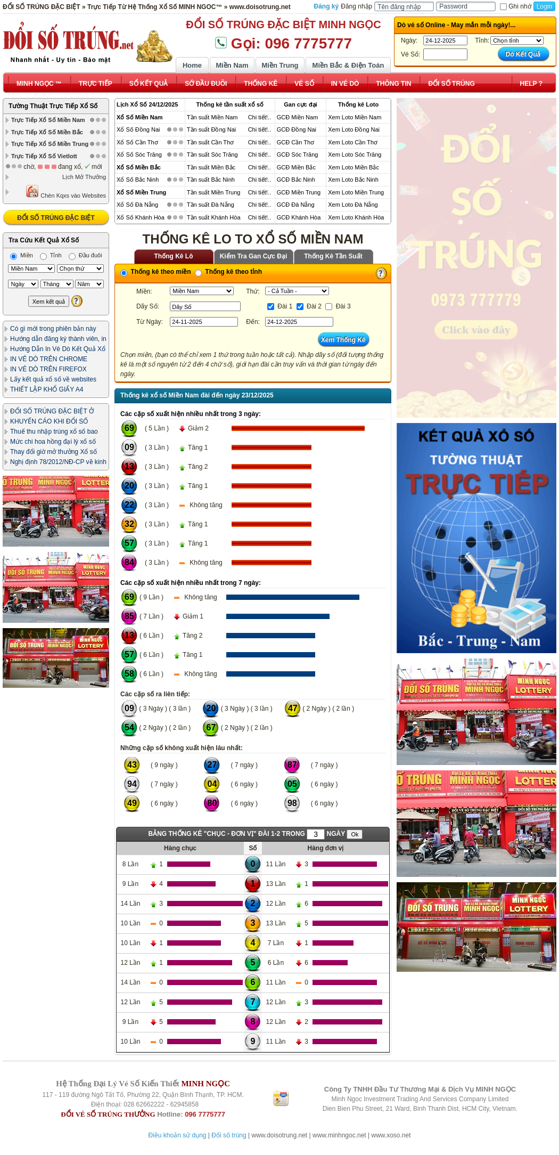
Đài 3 (337, 306)
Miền (21, 255)
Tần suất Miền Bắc (211, 167)
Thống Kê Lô (173, 256)
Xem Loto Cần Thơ (352, 142)
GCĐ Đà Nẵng (296, 204)
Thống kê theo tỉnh (228, 271)
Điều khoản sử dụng (177, 1135)
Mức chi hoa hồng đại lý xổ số (53, 441)
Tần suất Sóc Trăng (212, 154)
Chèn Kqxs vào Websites (66, 191)
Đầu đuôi (85, 255)
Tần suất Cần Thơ (210, 142)
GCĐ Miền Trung (298, 192)
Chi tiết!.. (259, 117)
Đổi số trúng (228, 1135)
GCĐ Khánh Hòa (299, 217)
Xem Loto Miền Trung (356, 192)
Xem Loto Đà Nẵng (352, 204)
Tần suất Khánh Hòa (214, 217)
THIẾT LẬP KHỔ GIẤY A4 (46, 389)
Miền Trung (279, 65)
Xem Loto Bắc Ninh (353, 179)
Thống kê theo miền (155, 271)
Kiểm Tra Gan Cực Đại (253, 256)
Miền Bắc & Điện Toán (348, 65)
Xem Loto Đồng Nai (354, 129)
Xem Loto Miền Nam (354, 117)
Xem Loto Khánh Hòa (356, 217)
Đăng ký (326, 6)
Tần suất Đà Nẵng (210, 204)
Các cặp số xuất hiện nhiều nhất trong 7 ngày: (190, 583)
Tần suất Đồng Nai (211, 129)
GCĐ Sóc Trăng (297, 154)
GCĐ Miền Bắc (296, 167)
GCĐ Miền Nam (297, 117)
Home (192, 65)
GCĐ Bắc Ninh (296, 179)
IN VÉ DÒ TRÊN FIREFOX (48, 369)
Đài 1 (279, 306)
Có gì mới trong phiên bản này (53, 328)
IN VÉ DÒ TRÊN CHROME (48, 359)
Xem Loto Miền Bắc (353, 167)
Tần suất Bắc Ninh (211, 179)
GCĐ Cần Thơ (295, 142)
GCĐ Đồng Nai (296, 129)
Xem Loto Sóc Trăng (354, 154)
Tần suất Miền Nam (212, 117)
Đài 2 (309, 306)
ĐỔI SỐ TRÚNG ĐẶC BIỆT (56, 218)
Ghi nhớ (515, 6)
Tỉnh (51, 255)
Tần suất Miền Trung (214, 192)
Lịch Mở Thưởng (84, 177)
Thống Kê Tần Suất (333, 256)
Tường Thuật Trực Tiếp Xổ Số (53, 106)
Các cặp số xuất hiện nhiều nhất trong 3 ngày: (190, 414)
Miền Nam (232, 65)
